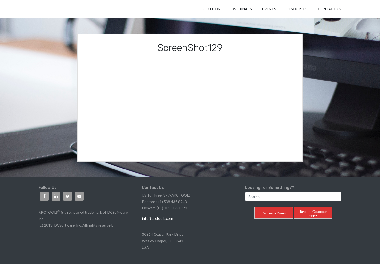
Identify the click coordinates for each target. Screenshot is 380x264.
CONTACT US (329, 9)
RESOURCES (297, 9)
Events (269, 9)
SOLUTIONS (212, 9)
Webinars (242, 9)
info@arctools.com (157, 218)
